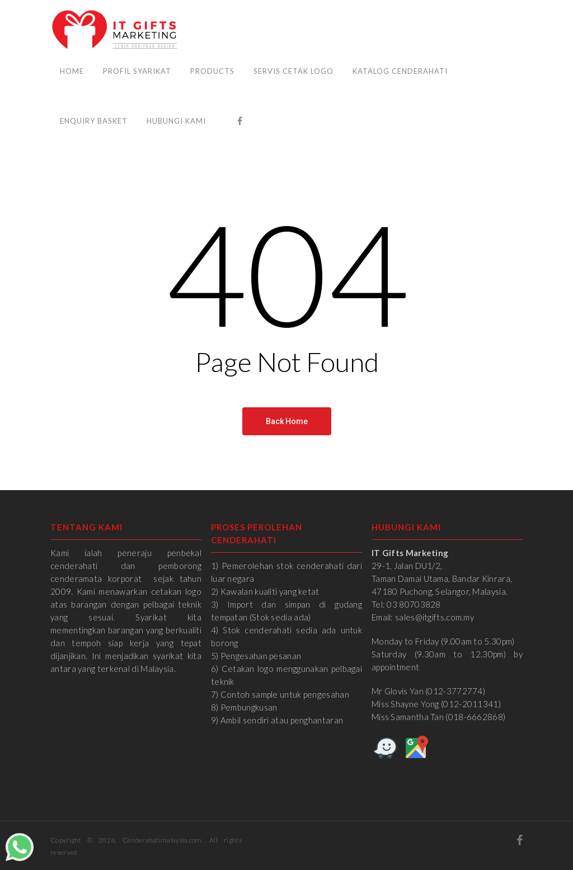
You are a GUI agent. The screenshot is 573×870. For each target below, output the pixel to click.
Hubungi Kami (176, 120)
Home (72, 71)
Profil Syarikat (137, 71)
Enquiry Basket (94, 120)
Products (212, 71)
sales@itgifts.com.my (434, 617)
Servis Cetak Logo (293, 71)
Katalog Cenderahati (400, 71)
